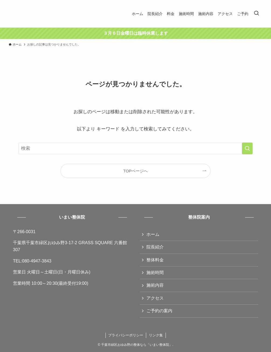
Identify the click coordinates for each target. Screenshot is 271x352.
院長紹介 (155, 247)
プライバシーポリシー (125, 335)
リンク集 (156, 335)
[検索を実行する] (247, 148)
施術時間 (155, 272)
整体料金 (155, 260)
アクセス (155, 298)
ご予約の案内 (159, 310)
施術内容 (155, 285)
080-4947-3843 (37, 261)
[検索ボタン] (256, 13)
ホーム (152, 234)
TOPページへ (135, 171)
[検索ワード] (136, 148)
